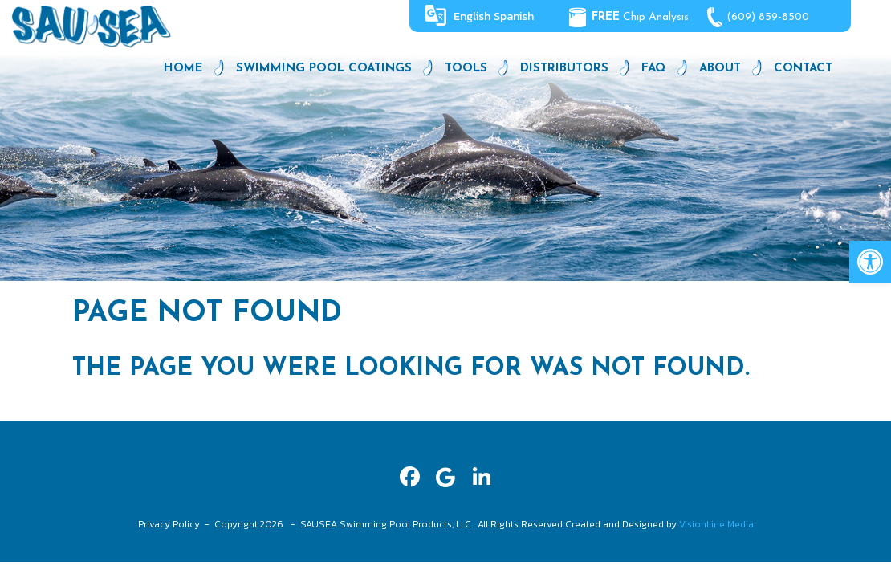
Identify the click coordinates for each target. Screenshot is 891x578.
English (472, 16)
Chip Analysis (639, 17)
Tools (466, 69)
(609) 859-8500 (768, 17)
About (720, 69)
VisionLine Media (716, 524)
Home (183, 69)
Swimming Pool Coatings (324, 69)
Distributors (564, 69)
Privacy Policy (169, 524)
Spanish (514, 16)
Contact (803, 69)
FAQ (653, 69)
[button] (870, 262)
